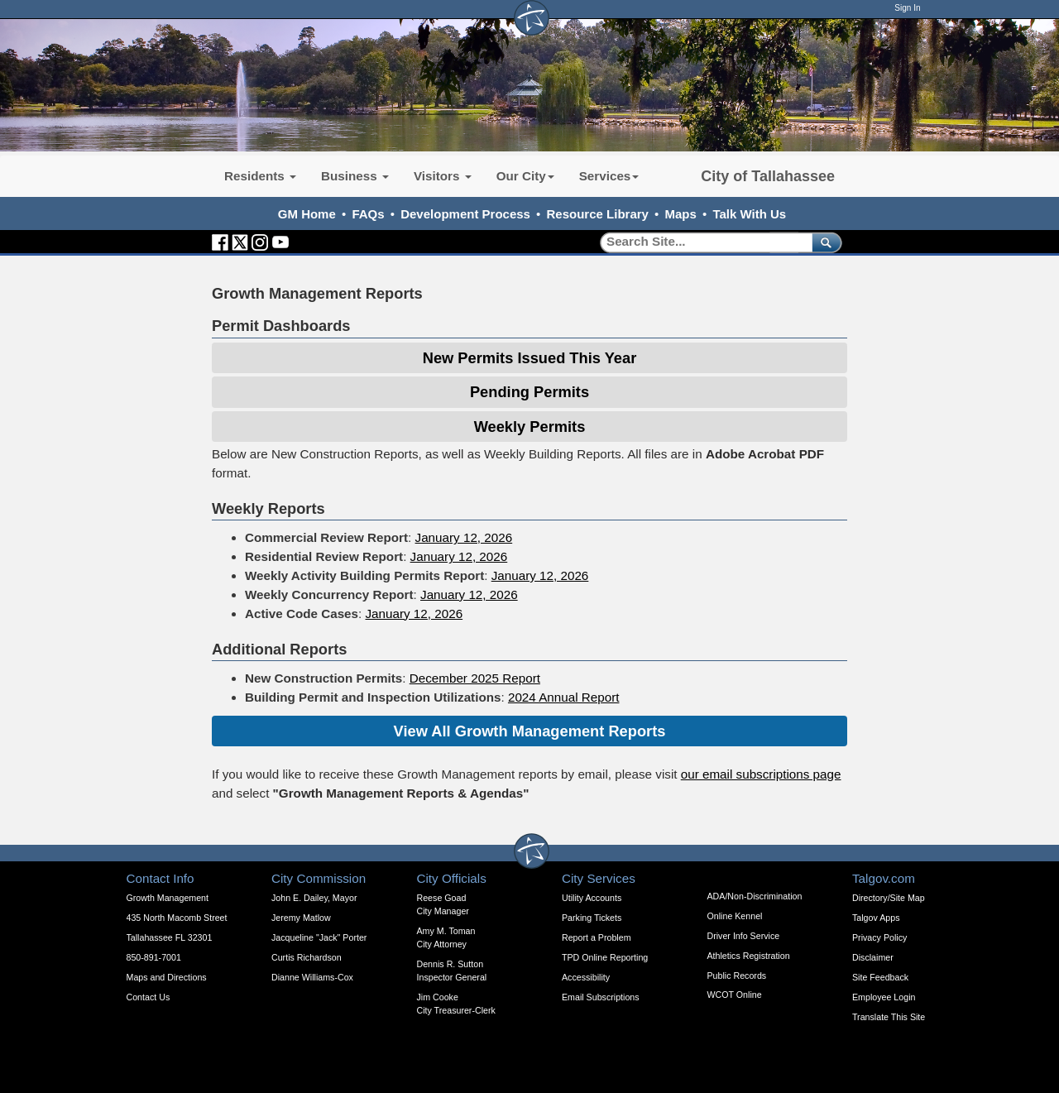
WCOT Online (734, 995)
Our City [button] (525, 176)
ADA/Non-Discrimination (755, 896)
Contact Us (148, 997)
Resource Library (598, 214)
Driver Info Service (743, 936)
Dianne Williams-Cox (312, 977)
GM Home (307, 214)
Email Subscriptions (601, 997)
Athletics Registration (748, 956)
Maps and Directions (167, 977)
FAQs (368, 214)
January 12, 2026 (464, 537)
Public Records (737, 975)
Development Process (465, 214)
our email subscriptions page (761, 774)
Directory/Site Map (888, 898)
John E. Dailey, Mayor (314, 898)
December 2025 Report (475, 678)
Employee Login (883, 997)
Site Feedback (880, 977)
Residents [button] (260, 176)
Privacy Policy (879, 937)
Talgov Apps (875, 918)
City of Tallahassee (768, 176)
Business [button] (355, 176)
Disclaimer (873, 957)
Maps (681, 214)
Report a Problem (596, 937)
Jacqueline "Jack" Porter (319, 937)
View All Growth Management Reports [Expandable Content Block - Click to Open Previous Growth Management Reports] (530, 731)
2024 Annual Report (564, 697)
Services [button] (609, 176)
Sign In (907, 7)
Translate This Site (888, 1017)
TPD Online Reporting (605, 957)
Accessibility (586, 977)
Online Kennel (735, 916)
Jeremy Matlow (301, 918)
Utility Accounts (591, 898)
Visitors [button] (443, 176)
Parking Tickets (591, 918)
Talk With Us (749, 214)
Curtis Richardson (306, 957)
